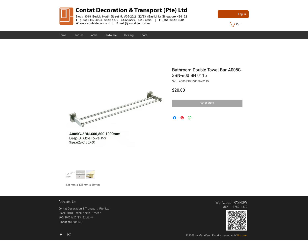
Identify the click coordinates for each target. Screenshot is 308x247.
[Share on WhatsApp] (189, 117)
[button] (239, 24)
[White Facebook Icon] (61, 234)
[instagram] (69, 234)
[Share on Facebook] (174, 117)
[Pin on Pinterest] (182, 117)
